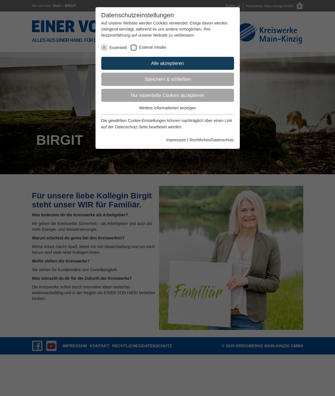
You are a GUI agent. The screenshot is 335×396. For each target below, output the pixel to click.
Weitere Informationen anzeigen (167, 108)
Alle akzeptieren (167, 63)
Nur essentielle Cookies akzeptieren (167, 95)
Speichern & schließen (167, 79)
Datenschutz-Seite (131, 127)
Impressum (176, 140)
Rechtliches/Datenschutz (211, 140)
